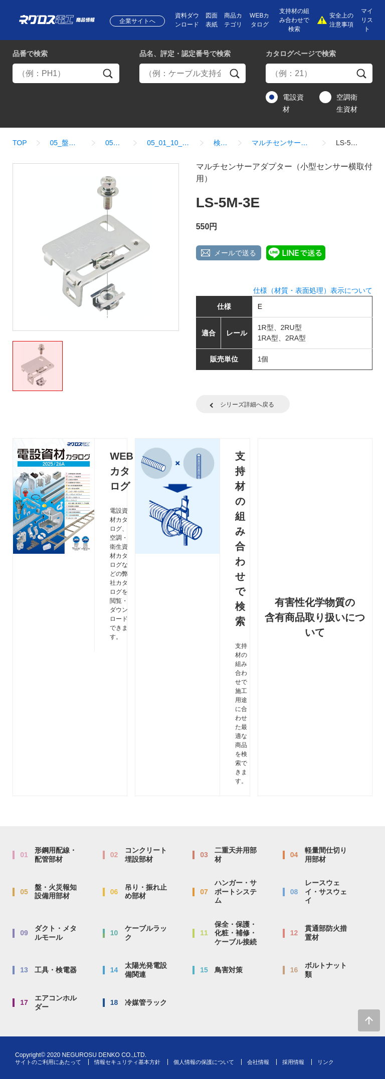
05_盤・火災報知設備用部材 (66, 143)
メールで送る (235, 253)
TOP (20, 143)
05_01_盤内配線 (114, 143)
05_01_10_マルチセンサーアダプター (168, 143)
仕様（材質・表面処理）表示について (312, 290)
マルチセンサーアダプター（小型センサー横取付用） (282, 143)
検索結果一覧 (221, 143)
